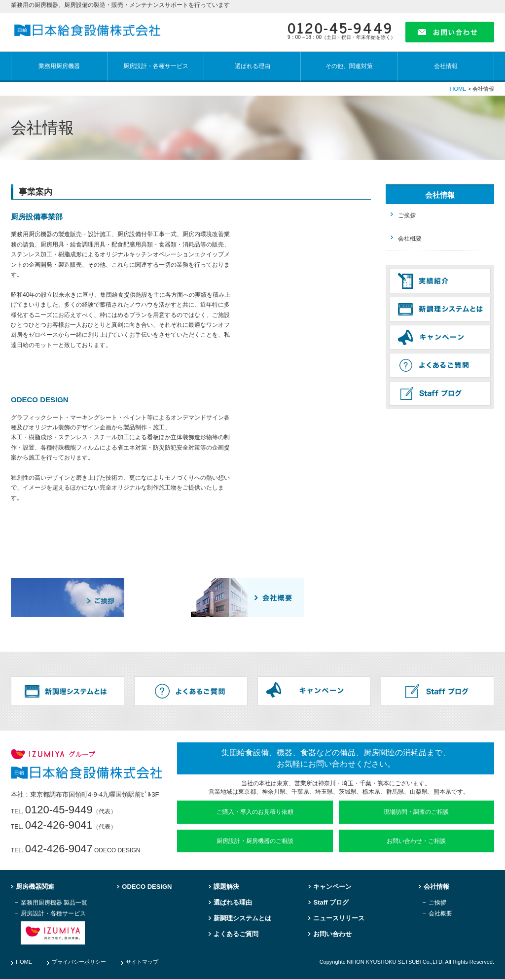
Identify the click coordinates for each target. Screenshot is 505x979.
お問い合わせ (332, 934)
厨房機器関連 (35, 886)
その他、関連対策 (349, 66)
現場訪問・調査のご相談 (416, 811)
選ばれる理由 (252, 66)
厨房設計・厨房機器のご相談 (254, 841)
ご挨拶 (407, 215)
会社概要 (410, 238)
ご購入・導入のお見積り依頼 (254, 811)
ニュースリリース (338, 918)
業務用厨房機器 (59, 66)
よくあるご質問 (236, 934)
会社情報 (446, 66)
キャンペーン (332, 886)
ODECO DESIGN (147, 886)
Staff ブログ (331, 902)
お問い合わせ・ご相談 (416, 841)
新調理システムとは (242, 918)
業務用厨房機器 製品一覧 (54, 903)
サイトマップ (142, 962)
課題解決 (226, 886)
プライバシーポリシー (79, 962)
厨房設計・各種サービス (155, 66)
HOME (458, 89)
